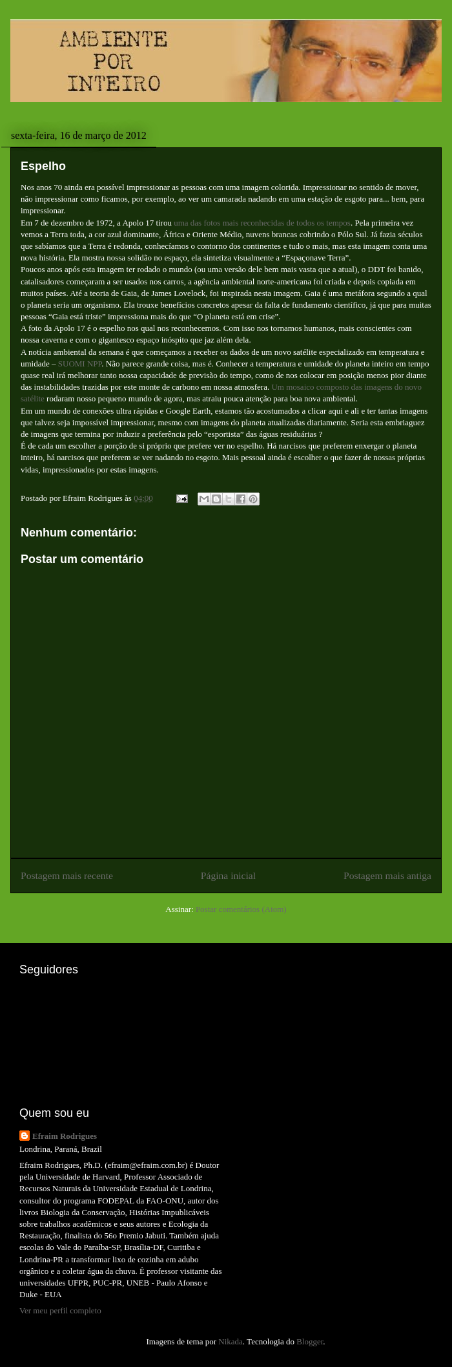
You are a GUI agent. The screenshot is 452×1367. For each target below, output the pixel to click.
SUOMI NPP (79, 363)
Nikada (230, 1341)
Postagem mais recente (67, 875)
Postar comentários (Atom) (241, 909)
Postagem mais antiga (387, 875)
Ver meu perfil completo (60, 1310)
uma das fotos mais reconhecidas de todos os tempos (262, 223)
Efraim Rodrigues (64, 1136)
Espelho (43, 166)
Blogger (309, 1341)
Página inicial (228, 875)
